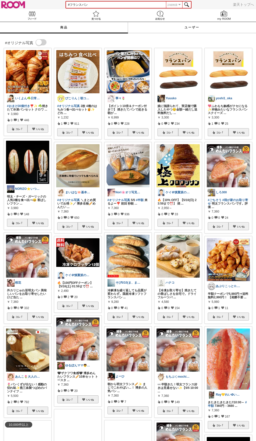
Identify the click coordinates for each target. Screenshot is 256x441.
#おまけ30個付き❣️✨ (22, 106)
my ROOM (224, 15)
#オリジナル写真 (68, 106)
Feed (32, 15)
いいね (40, 129)
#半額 (140, 200)
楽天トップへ (243, 4)
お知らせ (160, 15)
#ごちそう (215, 200)
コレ (19, 129)
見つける (96, 15)
